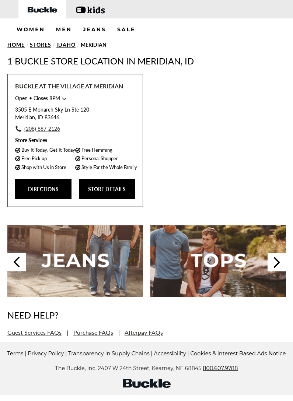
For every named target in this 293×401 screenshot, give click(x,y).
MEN (64, 29)
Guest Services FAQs (34, 332)
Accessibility (170, 353)
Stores (40, 45)
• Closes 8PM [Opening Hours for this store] (37, 98)
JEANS (94, 29)
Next (277, 262)
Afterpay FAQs (144, 332)
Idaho (66, 45)
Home (16, 45)
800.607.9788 (220, 368)
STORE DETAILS (107, 189)
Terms (15, 353)
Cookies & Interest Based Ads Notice (238, 353)
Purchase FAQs (93, 332)
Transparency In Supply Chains (109, 353)
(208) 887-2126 (42, 129)
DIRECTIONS (43, 189)
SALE (126, 29)
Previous (16, 262)
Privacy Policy (46, 353)
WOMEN (31, 29)
